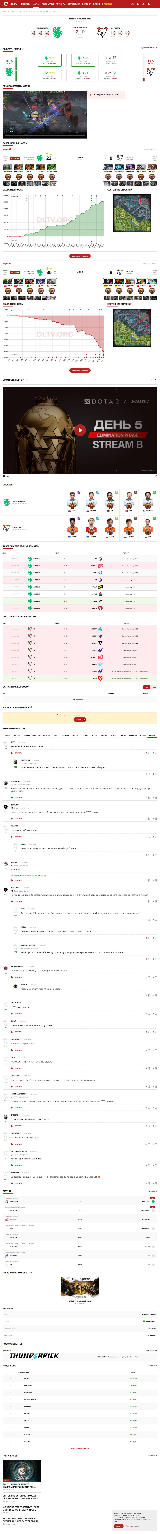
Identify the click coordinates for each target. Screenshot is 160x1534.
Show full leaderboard (80, 1448)
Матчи (36, 4)
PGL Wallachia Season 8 (12, 1198)
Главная (6, 11)
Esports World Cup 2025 (80, 19)
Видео (96, 4)
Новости (25, 4)
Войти (78, 719)
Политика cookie (132, 1526)
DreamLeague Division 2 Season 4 (15, 1207)
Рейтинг (86, 4)
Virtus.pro (115, 28)
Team (154, 687)
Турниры (61, 4)
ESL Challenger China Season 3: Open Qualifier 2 (19, 1225)
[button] (155, 379)
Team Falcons (43, 28)
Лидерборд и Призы (147, 48)
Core (146, 687)
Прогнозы (107, 4)
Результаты (48, 4)
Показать (151, 1191)
